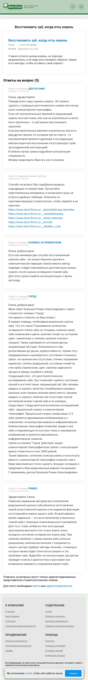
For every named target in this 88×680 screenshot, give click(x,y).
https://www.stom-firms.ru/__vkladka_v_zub (34, 226)
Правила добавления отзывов (59, 626)
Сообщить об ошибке (55, 646)
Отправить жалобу (54, 651)
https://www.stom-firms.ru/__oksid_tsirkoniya (35, 218)
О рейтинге (10, 621)
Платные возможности (16, 641)
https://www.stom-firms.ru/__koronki (30, 222)
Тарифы (9, 651)
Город (32, 296)
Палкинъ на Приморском (44, 242)
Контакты (50, 641)
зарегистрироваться (59, 586)
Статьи (48, 611)
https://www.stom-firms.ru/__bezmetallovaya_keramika (41, 209)
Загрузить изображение (56, 621)
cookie (28, 673)
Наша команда (12, 616)
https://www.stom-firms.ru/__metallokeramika (35, 213)
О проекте (10, 611)
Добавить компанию (55, 616)
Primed (32, 488)
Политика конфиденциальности (20, 626)
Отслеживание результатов (18, 646)
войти (36, 586)
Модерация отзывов (55, 655)
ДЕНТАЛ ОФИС (36, 88)
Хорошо (73, 673)
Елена (11, 45)
